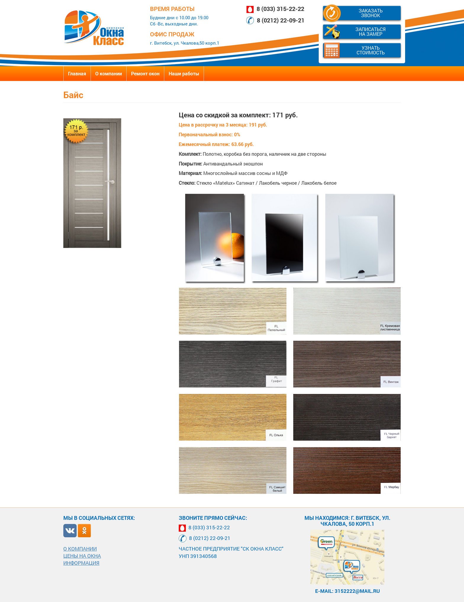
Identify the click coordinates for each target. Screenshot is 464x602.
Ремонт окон (145, 73)
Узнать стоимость (371, 50)
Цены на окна (82, 555)
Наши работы (184, 73)
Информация (81, 562)
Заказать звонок (371, 12)
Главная (77, 73)
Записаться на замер (370, 31)
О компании (108, 73)
